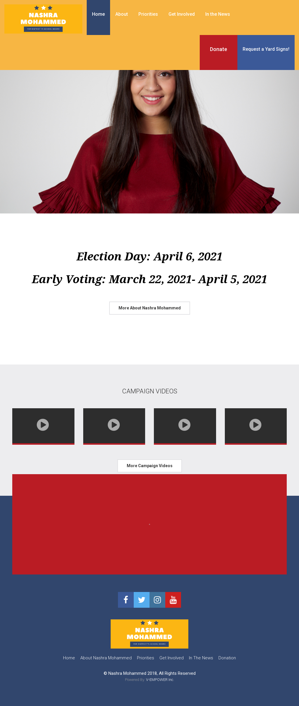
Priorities (148, 14)
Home (98, 14)
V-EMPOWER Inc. (160, 679)
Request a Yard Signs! (266, 49)
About (121, 14)
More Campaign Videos (150, 465)
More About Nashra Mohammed (150, 308)
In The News (201, 658)
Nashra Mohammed (127, 673)
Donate (218, 49)
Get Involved (181, 14)
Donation (227, 658)
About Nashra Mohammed (106, 658)
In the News (217, 14)
